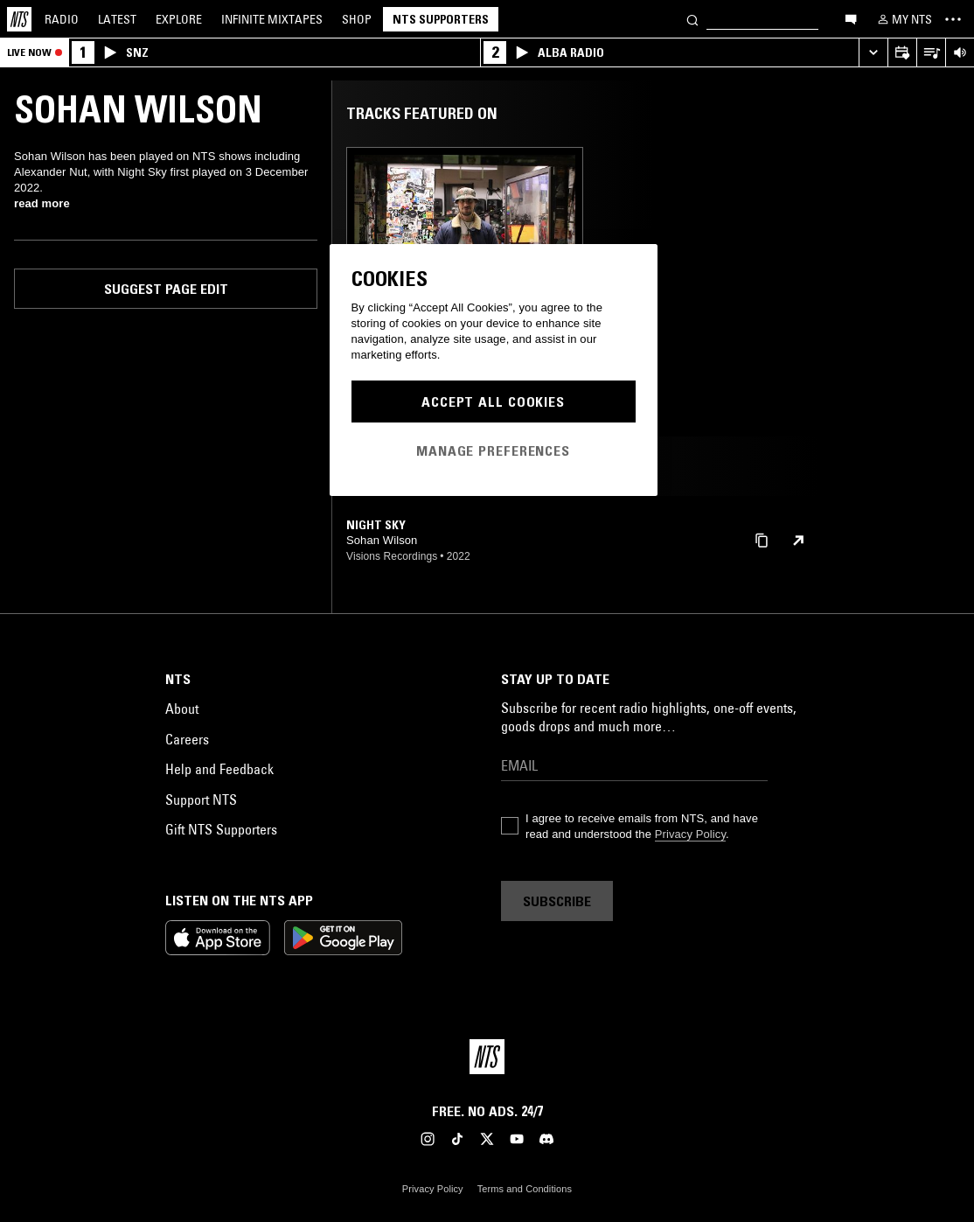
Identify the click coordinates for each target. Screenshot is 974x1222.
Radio (62, 19)
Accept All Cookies (493, 401)
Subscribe (557, 901)
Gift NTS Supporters (221, 829)
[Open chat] (850, 18)
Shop (357, 19)
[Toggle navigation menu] (953, 19)
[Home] (19, 19)
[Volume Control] (959, 52)
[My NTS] (903, 19)
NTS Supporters (441, 19)
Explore (179, 19)
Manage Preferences (493, 450)
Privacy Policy (690, 834)
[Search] (692, 19)
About (181, 708)
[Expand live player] (873, 52)
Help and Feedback (219, 769)
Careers (187, 739)
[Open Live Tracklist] (930, 52)
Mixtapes (272, 19)
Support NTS (201, 799)
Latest (117, 19)
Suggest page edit (166, 288)
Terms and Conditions (524, 1189)
